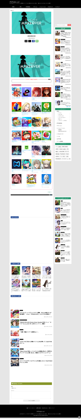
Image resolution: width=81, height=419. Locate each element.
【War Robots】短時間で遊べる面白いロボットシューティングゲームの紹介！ (65, 88)
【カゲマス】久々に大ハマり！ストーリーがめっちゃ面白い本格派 (46, 276)
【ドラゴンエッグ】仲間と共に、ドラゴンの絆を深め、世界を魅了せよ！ (65, 241)
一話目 (67, 156)
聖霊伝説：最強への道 (45, 127)
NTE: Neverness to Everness (26, 169)
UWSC (57, 149)
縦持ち (64, 149)
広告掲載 (39, 409)
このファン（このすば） (62, 120)
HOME (13, 6)
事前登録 (57, 154)
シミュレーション (43, 6)
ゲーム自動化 (60, 141)
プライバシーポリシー (31, 409)
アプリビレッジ (14, 2)
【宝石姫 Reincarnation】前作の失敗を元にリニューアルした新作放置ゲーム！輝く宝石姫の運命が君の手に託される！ (66, 81)
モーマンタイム (34, 127)
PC (68, 151)
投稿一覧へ (68, 106)
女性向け (57, 156)
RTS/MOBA (28, 6)
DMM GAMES (65, 146)
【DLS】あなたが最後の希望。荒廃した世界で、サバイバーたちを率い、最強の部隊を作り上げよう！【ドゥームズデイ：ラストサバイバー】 (65, 50)
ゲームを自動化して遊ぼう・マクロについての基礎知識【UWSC (46, 289)
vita (69, 158)
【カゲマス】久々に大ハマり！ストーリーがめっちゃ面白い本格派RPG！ (65, 103)
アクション (35, 6)
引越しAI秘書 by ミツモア (46, 112)
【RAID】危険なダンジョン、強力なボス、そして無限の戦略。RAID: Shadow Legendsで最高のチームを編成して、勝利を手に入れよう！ (66, 96)
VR (66, 151)
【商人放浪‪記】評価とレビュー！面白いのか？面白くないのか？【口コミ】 (65, 217)
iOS (68, 149)
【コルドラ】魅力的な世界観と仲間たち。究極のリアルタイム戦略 (26, 289)
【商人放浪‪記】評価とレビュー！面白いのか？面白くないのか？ (36, 276)
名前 (12, 386)
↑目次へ (49, 192)
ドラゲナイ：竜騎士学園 (16, 97)
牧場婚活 (60, 129)
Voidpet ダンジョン (25, 97)
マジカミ (21, 310)
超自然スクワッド (44, 97)
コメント (12, 390)
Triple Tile (43, 141)
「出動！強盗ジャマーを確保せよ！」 (29, 332)
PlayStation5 (58, 158)
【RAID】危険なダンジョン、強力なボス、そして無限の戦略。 (15, 276)
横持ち (57, 151)
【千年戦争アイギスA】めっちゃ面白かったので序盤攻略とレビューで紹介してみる (66, 228)
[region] (31, 48)
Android (60, 149)
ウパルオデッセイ (15, 127)
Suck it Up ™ (14, 112)
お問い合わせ (45, 409)
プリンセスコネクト (62, 117)
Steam (67, 153)
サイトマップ (51, 409)
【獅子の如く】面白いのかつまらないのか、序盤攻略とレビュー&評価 (65, 260)
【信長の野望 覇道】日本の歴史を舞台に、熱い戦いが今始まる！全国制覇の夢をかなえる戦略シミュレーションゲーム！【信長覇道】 (65, 34)
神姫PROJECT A (14, 141)
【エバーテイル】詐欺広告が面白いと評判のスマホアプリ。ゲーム (26, 276)
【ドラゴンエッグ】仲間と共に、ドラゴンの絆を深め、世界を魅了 (36, 289)
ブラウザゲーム (65, 158)
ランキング (57, 6)
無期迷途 (13, 184)
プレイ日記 (62, 156)
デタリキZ (21, 329)
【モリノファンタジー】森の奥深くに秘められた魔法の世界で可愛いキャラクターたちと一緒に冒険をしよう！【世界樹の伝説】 (65, 73)
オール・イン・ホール (25, 127)
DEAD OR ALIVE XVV (23, 320)
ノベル (58, 136)
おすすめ (59, 138)
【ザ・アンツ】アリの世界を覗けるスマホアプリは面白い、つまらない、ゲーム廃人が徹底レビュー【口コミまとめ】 (65, 254)
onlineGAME (61, 151)
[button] (26, 41)
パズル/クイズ (50, 6)
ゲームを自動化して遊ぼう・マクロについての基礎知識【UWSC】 (65, 247)
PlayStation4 (62, 153)
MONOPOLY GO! (24, 141)
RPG (20, 6)
